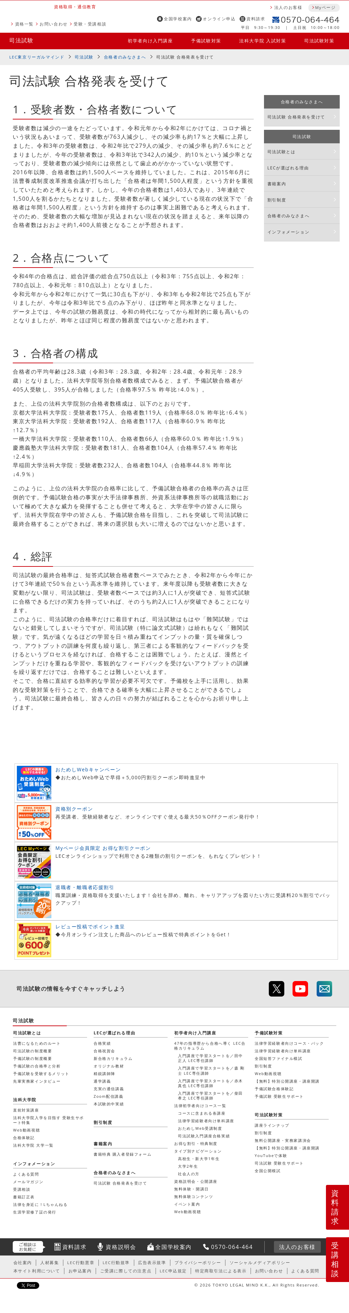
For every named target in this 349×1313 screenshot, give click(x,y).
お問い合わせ (54, 24)
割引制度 (276, 200)
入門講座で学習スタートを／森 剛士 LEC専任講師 (211, 1070)
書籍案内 (276, 184)
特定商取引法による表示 (221, 1270)
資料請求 (255, 18)
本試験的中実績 (109, 1103)
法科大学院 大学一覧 (33, 1145)
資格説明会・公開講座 (196, 1181)
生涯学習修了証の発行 (34, 1212)
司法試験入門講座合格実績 (204, 1135)
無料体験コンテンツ (193, 1196)
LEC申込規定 (173, 1270)
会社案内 (22, 1262)
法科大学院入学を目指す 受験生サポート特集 (48, 1120)
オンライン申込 (219, 18)
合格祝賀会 (104, 1050)
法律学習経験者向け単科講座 (206, 1120)
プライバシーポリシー (197, 1262)
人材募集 (49, 1262)
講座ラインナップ (272, 1125)
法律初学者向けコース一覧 (200, 1105)
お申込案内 (80, 1270)
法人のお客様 (288, 7)
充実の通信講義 (109, 1088)
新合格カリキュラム (113, 1058)
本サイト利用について (36, 1270)
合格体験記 (24, 1137)
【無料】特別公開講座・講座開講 (287, 1081)
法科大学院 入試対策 (262, 41)
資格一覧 (24, 24)
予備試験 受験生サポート (279, 1096)
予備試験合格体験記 (274, 1088)
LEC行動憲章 (80, 1262)
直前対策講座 (26, 1110)
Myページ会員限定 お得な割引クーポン (103, 848)
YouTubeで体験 (271, 1155)
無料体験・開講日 (191, 1188)
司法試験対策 (319, 41)
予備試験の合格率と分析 (37, 1066)
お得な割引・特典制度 (196, 1143)
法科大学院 (24, 1100)
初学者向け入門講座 (150, 41)
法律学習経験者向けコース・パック (289, 1043)
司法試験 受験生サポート (279, 1163)
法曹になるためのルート (37, 1043)
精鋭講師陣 (104, 1073)
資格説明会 (121, 1247)
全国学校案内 (178, 18)
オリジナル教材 (109, 1066)
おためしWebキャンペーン (88, 769)
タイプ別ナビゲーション (198, 1151)
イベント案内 (187, 1204)
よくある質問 (26, 1174)
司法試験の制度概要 (32, 1050)
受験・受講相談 (90, 24)
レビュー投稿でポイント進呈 (90, 926)
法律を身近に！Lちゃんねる (40, 1204)
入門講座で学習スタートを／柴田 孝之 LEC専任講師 (210, 1096)
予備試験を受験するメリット (41, 1073)
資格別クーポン (74, 808)
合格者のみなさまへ (125, 57)
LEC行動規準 (116, 1262)
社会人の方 (189, 1173)
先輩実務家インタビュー (37, 1081)
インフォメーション (288, 232)
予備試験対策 (206, 41)
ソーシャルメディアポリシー (260, 1262)
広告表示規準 (152, 1262)
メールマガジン (28, 1181)
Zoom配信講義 (109, 1096)
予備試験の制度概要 (32, 1058)
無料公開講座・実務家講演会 (283, 1140)
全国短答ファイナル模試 (279, 1058)
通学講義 (102, 1081)
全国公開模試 (268, 1170)
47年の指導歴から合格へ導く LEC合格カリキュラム (210, 1046)
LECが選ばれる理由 (288, 168)
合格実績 (102, 1043)
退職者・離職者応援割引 (85, 887)
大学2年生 (188, 1166)
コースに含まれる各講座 (202, 1113)
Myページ (325, 7)
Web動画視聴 (187, 1211)
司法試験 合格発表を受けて (296, 117)
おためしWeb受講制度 (200, 1128)
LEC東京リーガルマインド (36, 57)
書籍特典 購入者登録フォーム (122, 1154)
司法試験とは (281, 152)
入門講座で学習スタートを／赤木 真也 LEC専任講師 (210, 1083)
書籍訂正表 (24, 1196)
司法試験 (21, 40)
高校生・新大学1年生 (199, 1158)
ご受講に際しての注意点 (126, 1270)
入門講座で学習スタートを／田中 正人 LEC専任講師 (210, 1058)
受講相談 (335, 1259)
